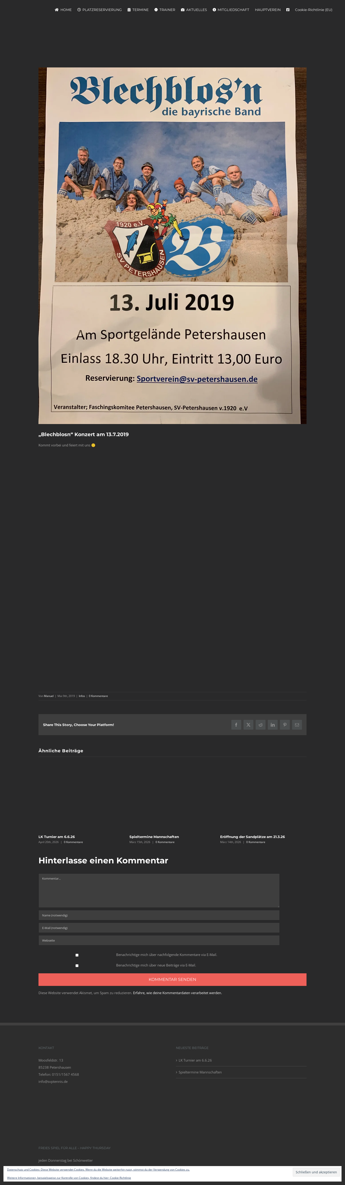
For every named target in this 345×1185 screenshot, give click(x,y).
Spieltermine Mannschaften (154, 837)
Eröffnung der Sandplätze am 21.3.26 (252, 837)
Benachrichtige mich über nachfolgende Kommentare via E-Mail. (166, 954)
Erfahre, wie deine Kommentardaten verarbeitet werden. (177, 992)
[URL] (159, 940)
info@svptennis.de (53, 1081)
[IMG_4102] (172, 245)
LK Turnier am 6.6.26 (56, 837)
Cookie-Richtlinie (120, 1178)
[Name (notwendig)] (159, 915)
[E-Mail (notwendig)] (159, 928)
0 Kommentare (98, 696)
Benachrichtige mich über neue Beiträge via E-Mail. (156, 965)
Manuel (49, 696)
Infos (82, 696)
